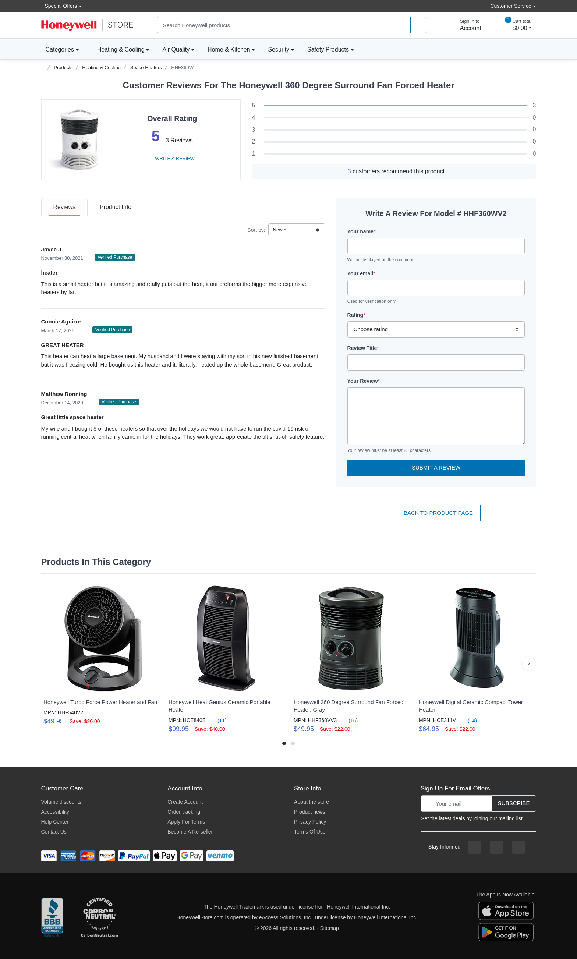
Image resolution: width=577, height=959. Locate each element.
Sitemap (329, 928)
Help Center (55, 822)
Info (115, 207)
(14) (468, 720)
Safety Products (328, 49)
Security (278, 49)
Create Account (185, 802)
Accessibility (55, 812)
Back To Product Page (436, 513)
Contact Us (54, 832)
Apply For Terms (186, 822)
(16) (349, 720)
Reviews (64, 207)
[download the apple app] (506, 910)
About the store (311, 802)
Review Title (363, 348)
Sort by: (256, 230)
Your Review (363, 381)
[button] (528, 664)
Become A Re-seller (190, 832)
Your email (361, 273)
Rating (356, 315)
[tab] (64, 207)
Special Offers (59, 6)
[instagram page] (496, 847)
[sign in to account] (465, 25)
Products (63, 67)
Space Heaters (146, 67)
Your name (361, 231)
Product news (309, 812)
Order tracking (183, 812)
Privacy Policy (310, 822)
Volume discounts (61, 802)
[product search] (418, 25)
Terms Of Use (310, 832)
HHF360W (182, 67)
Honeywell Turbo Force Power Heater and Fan (100, 702)
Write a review (172, 158)
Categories (57, 49)
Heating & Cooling (121, 49)
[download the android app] (506, 932)
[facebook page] (474, 847)
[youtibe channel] (518, 847)
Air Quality (176, 49)
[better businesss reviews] (52, 918)
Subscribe (514, 803)
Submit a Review (436, 467)
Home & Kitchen (229, 49)
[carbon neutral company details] (99, 918)
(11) (218, 720)
